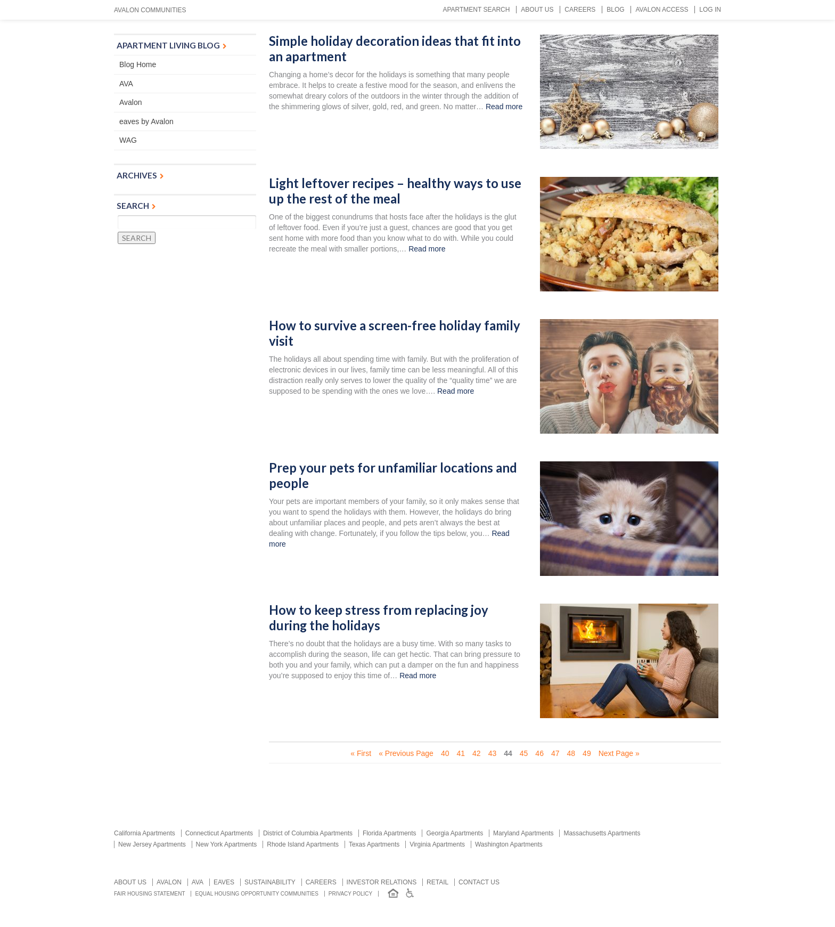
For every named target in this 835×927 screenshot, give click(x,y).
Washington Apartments (509, 844)
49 (587, 753)
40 (445, 753)
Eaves (224, 882)
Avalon (130, 102)
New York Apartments (226, 844)
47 (555, 753)
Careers (579, 9)
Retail (437, 882)
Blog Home (137, 64)
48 (571, 753)
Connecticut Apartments (219, 833)
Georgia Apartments (454, 833)
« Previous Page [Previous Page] (406, 753)
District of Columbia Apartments (308, 833)
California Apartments (144, 833)
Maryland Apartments (523, 833)
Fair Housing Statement (149, 894)
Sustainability (270, 882)
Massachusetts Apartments (601, 833)
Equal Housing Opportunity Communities (256, 894)
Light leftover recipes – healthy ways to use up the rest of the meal (395, 191)
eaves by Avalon (146, 121)
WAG (128, 140)
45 (524, 753)
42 (476, 753)
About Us (537, 9)
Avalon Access (661, 9)
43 (492, 753)
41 (460, 753)
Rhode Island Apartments (303, 844)
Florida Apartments (389, 833)
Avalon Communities (150, 10)
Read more (504, 106)
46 (539, 753)
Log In (710, 9)
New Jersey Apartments (152, 844)
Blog (615, 9)
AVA (126, 83)
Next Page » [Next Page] (619, 753)
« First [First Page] (360, 753)
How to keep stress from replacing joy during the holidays (378, 618)
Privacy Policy (350, 894)
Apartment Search (476, 9)
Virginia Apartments (437, 844)
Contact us (479, 882)
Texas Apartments (374, 844)
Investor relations (382, 882)
